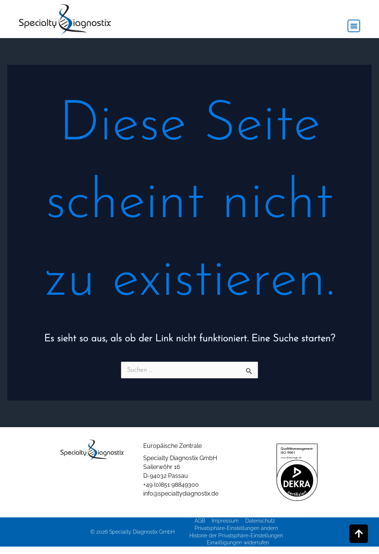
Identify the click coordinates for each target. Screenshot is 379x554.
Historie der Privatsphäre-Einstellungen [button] (236, 535)
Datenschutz (260, 521)
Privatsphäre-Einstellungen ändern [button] (236, 528)
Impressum (225, 521)
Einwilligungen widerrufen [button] (238, 542)
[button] (354, 26)
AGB (200, 521)
